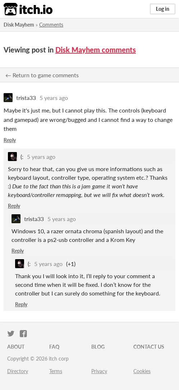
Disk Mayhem (19, 25)
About (15, 347)
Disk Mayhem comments (95, 49)
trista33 (26, 97)
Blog (98, 347)
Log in (162, 9)
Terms (55, 371)
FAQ (54, 347)
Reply (10, 140)
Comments (51, 25)
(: (21, 156)
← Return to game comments (42, 75)
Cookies (142, 371)
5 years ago (54, 97)
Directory (17, 371)
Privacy (99, 371)
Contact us (148, 347)
